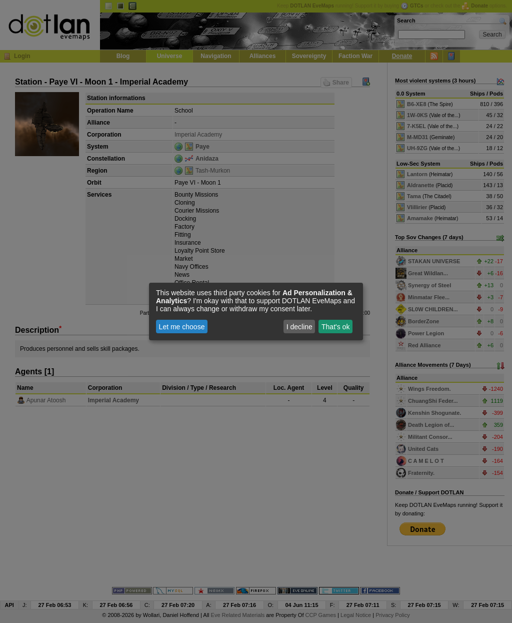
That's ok (336, 327)
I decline (299, 327)
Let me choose (182, 327)
